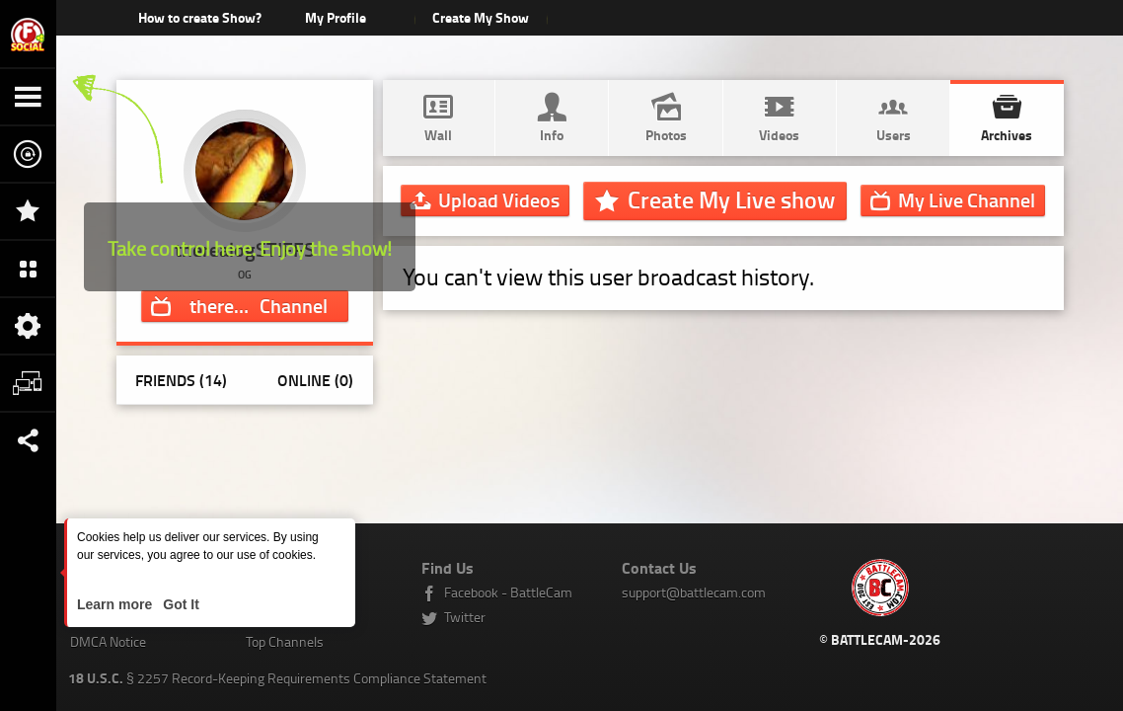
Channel (259, 305)
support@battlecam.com (694, 592)
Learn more (116, 604)
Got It (178, 604)
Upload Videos (499, 199)
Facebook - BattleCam (508, 592)
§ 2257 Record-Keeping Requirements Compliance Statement (277, 678)
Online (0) (315, 379)
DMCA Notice (108, 641)
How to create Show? (200, 17)
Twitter (465, 616)
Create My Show (480, 17)
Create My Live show (731, 199)
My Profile (335, 17)
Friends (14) (181, 379)
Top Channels (285, 641)
